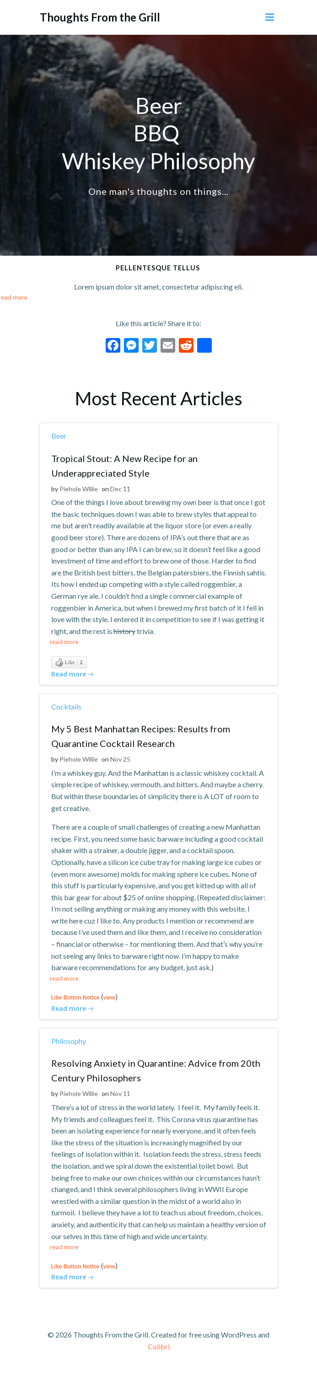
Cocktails (66, 706)
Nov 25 (120, 759)
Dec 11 (120, 489)
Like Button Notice (75, 997)
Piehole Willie (78, 489)
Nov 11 (120, 1093)
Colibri (159, 1346)
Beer (58, 435)
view (109, 997)
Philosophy (68, 1041)
